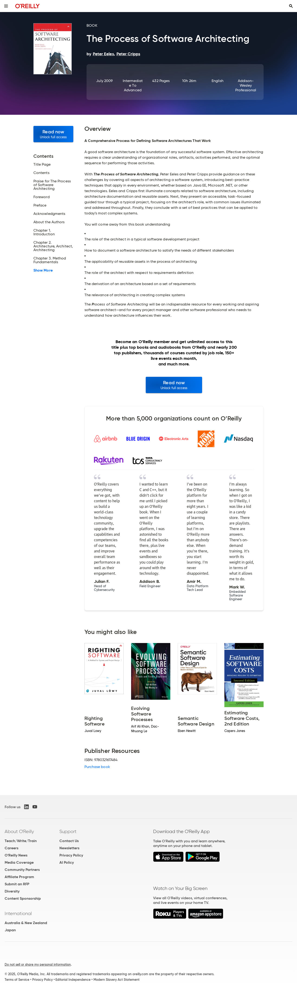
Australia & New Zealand (26, 922)
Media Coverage (19, 862)
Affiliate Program (19, 876)
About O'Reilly (19, 831)
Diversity (12, 891)
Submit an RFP (17, 884)
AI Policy (66, 862)
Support (68, 831)
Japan (10, 930)
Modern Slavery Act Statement (116, 980)
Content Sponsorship (23, 898)
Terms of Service (17, 980)
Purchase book (97, 767)
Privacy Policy (71, 855)
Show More (43, 270)
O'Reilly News (16, 855)
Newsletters (69, 848)
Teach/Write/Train (21, 840)
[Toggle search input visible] (291, 6)
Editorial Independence (72, 980)
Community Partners (22, 869)
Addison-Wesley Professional (245, 85)
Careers (11, 848)
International (18, 913)
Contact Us (69, 840)
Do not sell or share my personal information (38, 964)
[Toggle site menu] (6, 6)
